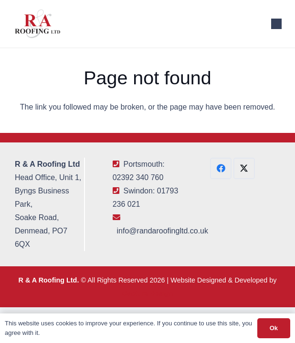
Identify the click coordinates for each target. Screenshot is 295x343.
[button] (276, 24)
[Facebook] (221, 168)
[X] (244, 168)
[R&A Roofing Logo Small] (38, 24)
